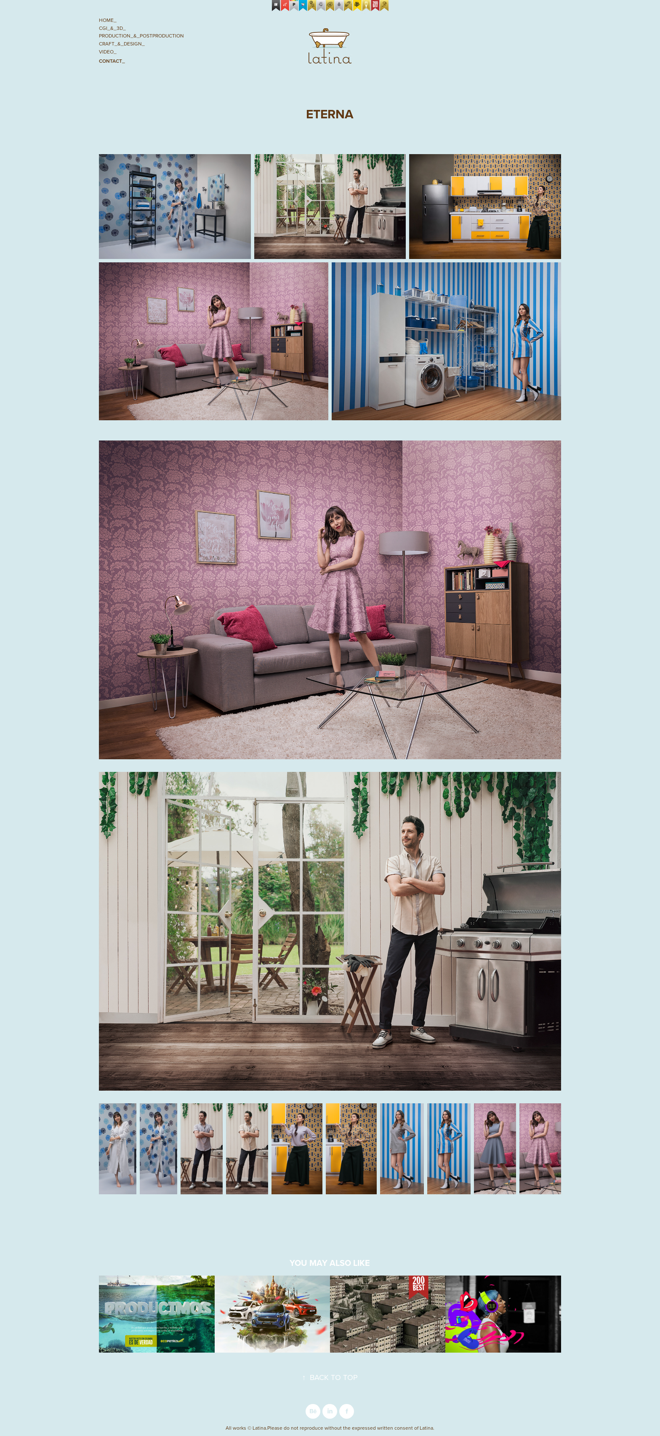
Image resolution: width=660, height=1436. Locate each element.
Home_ (108, 20)
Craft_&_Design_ (122, 43)
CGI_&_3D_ (112, 28)
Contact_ (112, 60)
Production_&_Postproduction (141, 35)
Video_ (108, 51)
